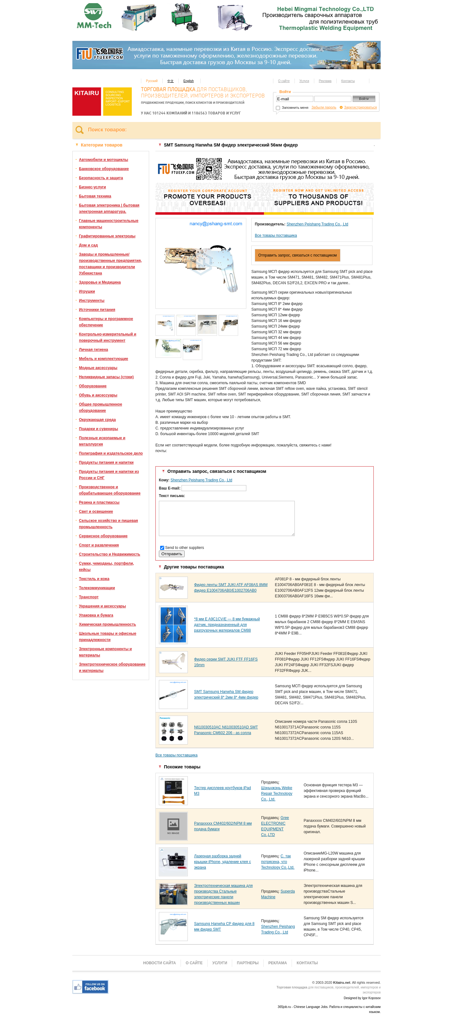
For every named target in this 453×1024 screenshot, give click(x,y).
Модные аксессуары (98, 368)
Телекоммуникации (97, 588)
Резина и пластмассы (99, 502)
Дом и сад (88, 245)
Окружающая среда (97, 420)
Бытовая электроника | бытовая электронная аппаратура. (109, 208)
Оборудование (93, 386)
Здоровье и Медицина (100, 282)
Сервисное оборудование (103, 536)
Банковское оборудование (104, 169)
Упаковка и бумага (96, 615)
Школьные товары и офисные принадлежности (107, 636)
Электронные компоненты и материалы (105, 652)
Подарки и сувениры (98, 429)
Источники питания (97, 309)
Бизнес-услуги (92, 187)
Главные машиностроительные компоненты (108, 224)
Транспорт (88, 597)
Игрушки (87, 291)
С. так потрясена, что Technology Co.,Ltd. (277, 862)
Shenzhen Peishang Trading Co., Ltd (317, 224)
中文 (170, 81)
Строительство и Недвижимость (109, 554)
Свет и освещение (96, 511)
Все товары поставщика (276, 235)
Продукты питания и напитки (106, 462)
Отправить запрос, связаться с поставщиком (297, 255)
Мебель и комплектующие (103, 359)
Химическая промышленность (107, 624)
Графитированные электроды (107, 236)
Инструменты (91, 300)
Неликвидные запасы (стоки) (106, 377)
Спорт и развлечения (99, 545)
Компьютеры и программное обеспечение (106, 322)
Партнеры (248, 963)
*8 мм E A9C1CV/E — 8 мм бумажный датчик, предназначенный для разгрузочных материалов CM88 (227, 625)
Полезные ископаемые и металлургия (102, 441)
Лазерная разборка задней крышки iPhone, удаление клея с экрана (222, 862)
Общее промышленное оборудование (100, 407)
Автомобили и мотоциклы (103, 160)
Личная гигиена (93, 349)
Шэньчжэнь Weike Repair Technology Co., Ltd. (276, 793)
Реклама (325, 81)
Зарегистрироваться (360, 107)
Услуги (304, 81)
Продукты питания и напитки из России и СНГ (109, 474)
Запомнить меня (292, 107)
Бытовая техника (95, 196)
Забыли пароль (323, 107)
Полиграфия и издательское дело (111, 453)
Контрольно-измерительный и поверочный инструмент (107, 337)
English (188, 81)
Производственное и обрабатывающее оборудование (110, 490)
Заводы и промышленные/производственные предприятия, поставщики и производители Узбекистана (110, 263)
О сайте (284, 81)
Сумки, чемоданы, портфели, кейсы (106, 566)
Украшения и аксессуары (102, 606)
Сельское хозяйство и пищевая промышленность (108, 523)
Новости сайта (159, 963)
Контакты (348, 81)
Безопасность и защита (101, 178)
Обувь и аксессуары (98, 395)
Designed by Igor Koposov (362, 998)
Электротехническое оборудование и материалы (112, 667)
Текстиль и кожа (94, 579)
